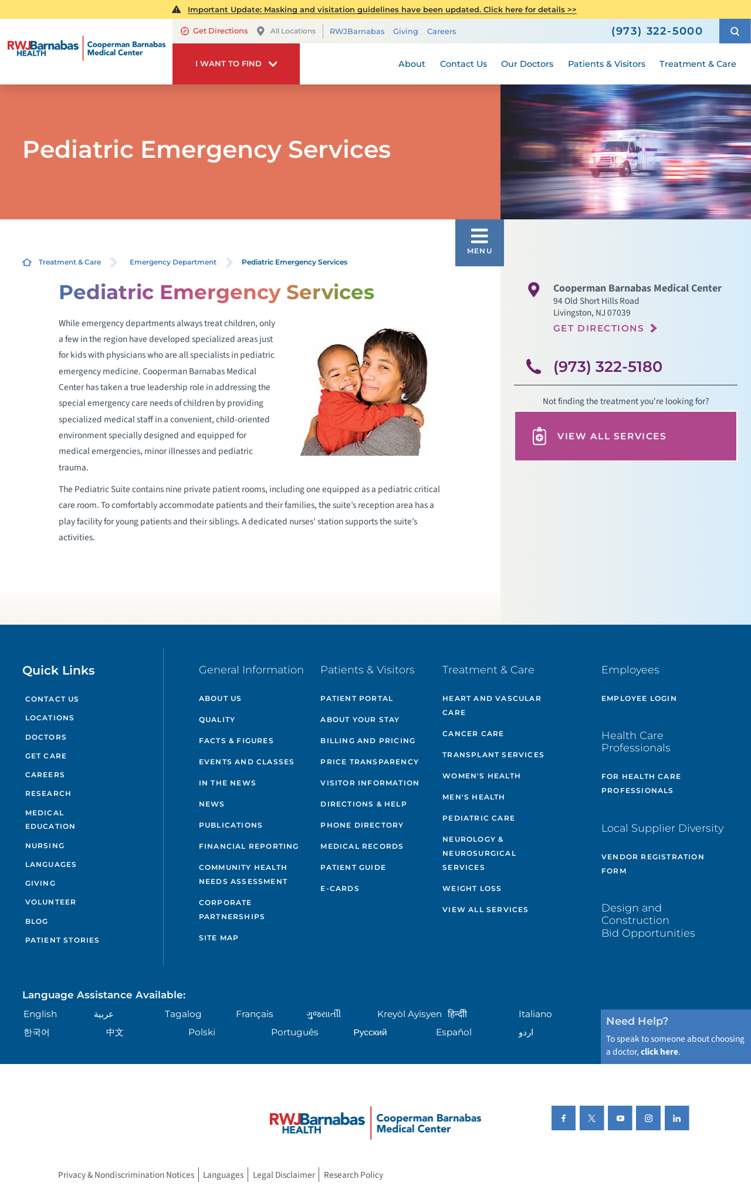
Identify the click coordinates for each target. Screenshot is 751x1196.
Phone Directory (362, 825)
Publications (231, 825)
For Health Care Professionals (641, 783)
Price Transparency (369, 761)
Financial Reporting (249, 846)
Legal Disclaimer (284, 1174)
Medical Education (50, 819)
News (212, 803)
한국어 (36, 1032)
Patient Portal (356, 698)
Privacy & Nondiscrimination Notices (126, 1174)
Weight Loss (472, 888)
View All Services (598, 436)
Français (254, 1013)
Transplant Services (493, 754)
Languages (51, 864)
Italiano (535, 1013)
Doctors (46, 737)
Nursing (45, 845)
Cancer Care (473, 733)
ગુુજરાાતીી (323, 1013)
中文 (115, 1032)
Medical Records (362, 846)
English (40, 1013)
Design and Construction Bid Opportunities (648, 920)
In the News (227, 782)
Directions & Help (363, 803)
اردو (526, 1032)
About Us (220, 698)
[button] (735, 31)
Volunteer (51, 901)
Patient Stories (62, 940)
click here (659, 1051)
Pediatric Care (478, 818)
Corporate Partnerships (232, 909)
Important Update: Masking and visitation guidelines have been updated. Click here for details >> (382, 9)
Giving (405, 31)
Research (48, 793)
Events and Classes (247, 761)
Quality (217, 719)
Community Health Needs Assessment (243, 874)
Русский (370, 1032)
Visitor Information (370, 782)
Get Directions (214, 30)
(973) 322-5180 (607, 366)
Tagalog (183, 1013)
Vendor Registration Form (653, 863)
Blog (37, 921)
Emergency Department (173, 262)
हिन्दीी (457, 1013)
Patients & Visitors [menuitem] (606, 64)
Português (295, 1032)
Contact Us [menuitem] (463, 64)
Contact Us (52, 698)
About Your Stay (360, 719)
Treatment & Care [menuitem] (697, 64)
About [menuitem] (411, 64)
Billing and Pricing (367, 740)
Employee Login (639, 698)
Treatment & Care (70, 262)
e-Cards (339, 888)
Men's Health (473, 796)
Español (454, 1032)
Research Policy (353, 1174)
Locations (50, 717)
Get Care (46, 755)
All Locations (286, 31)
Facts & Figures (236, 740)
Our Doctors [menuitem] (527, 64)
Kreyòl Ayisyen (409, 1013)
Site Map (219, 937)
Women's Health (481, 775)
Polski (201, 1032)
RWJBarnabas (357, 31)
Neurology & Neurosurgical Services (479, 853)
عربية (104, 1013)
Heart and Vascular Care (492, 705)
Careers (441, 31)
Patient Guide (353, 867)
